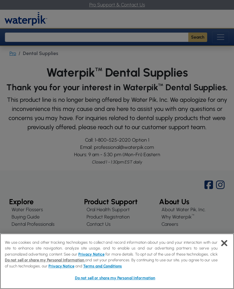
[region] (117, 261)
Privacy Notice (91, 254)
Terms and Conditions (102, 266)
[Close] (224, 243)
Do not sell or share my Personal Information (45, 260)
